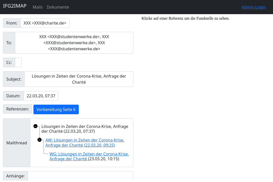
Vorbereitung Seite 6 (56, 109)
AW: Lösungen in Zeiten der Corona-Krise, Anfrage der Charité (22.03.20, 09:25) (85, 142)
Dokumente (58, 7)
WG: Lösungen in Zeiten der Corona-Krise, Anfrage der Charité (89, 156)
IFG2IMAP (15, 5)
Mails (38, 7)
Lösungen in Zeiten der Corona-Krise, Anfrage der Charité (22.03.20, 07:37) (85, 129)
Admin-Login (254, 7)
